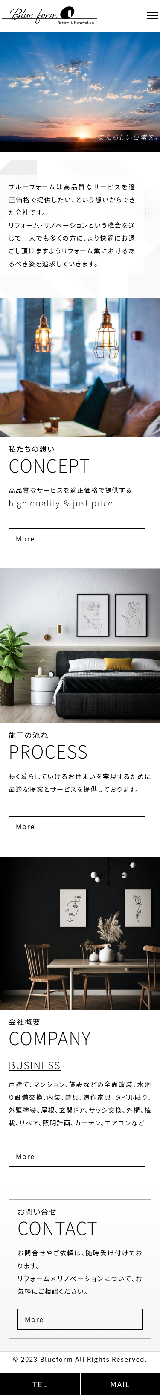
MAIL (120, 1383)
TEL (40, 1383)
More (25, 538)
